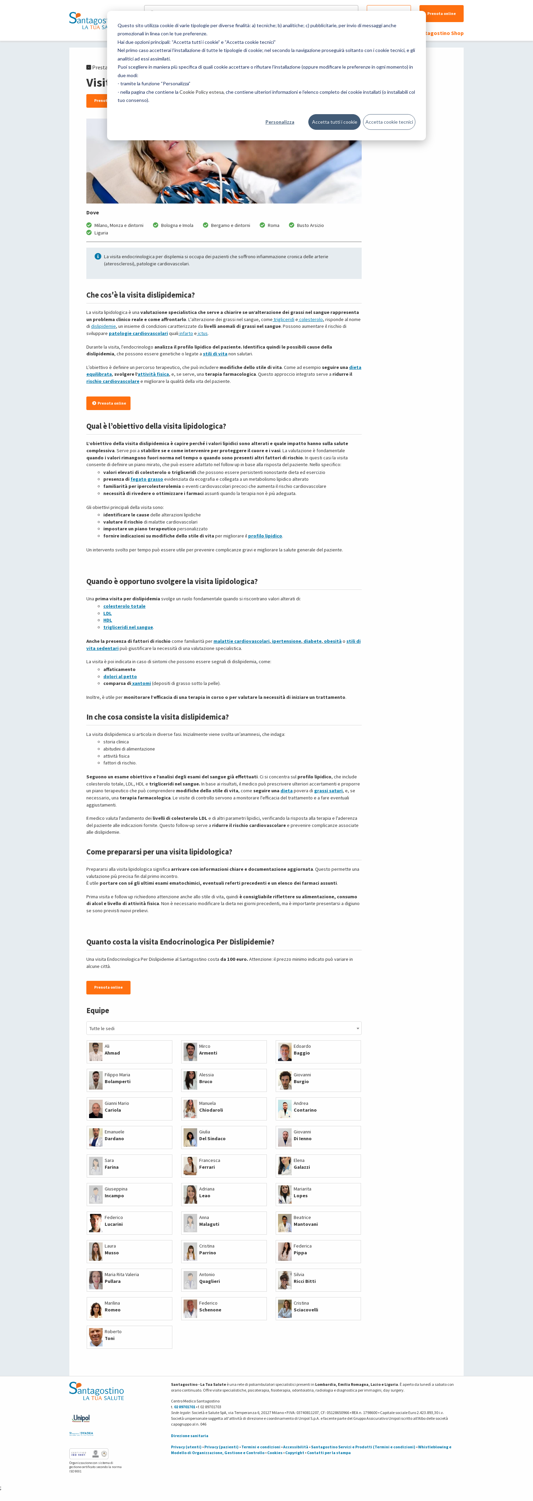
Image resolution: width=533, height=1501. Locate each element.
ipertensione (286, 641)
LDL (107, 613)
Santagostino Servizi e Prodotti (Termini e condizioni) (363, 1446)
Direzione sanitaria (189, 1435)
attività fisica (153, 374)
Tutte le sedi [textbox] (102, 1028)
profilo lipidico (265, 536)
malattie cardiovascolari (241, 641)
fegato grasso (147, 479)
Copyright (294, 1452)
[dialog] (266, 75)
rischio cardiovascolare (112, 381)
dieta (286, 791)
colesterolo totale (124, 606)
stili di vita (215, 354)
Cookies (274, 1452)
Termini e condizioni (260, 1446)
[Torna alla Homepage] (94, 20)
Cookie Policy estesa (201, 92)
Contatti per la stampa (329, 1452)
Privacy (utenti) (186, 1446)
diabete (312, 641)
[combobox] (224, 1028)
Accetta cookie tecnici (389, 122)
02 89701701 (184, 1406)
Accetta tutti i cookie (334, 122)
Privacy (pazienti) (221, 1446)
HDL (107, 620)
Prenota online (441, 13)
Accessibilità (295, 1446)
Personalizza (279, 122)
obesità (332, 641)
